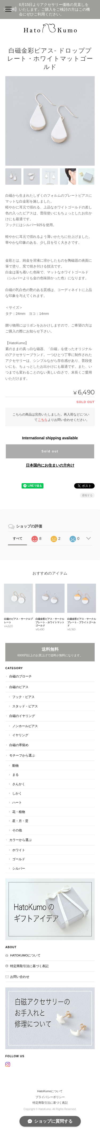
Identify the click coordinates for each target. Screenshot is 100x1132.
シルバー (18, 868)
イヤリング (20, 735)
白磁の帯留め (19, 745)
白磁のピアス (19, 687)
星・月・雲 (20, 821)
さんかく (18, 784)
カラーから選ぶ (20, 840)
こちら (42, 419)
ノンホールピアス (25, 726)
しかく (17, 793)
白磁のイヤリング (22, 716)
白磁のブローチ (20, 676)
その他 (17, 830)
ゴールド (18, 859)
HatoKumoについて (25, 955)
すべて (17, 538)
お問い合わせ (19, 976)
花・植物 (18, 811)
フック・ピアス (23, 697)
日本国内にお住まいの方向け (50, 465)
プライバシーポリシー (50, 1097)
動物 (15, 765)
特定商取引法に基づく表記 (29, 966)
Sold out (49, 451)
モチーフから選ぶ (22, 755)
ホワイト (18, 850)
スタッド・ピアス (25, 706)
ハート (17, 802)
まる (15, 774)
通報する (87, 495)
